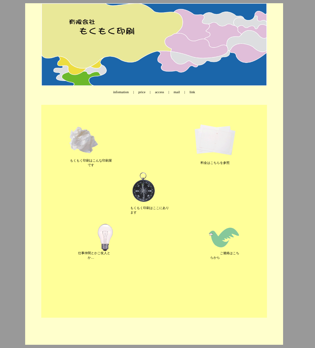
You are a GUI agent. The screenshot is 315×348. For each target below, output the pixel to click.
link (192, 92)
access (159, 92)
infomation (121, 92)
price (141, 92)
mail (177, 92)
